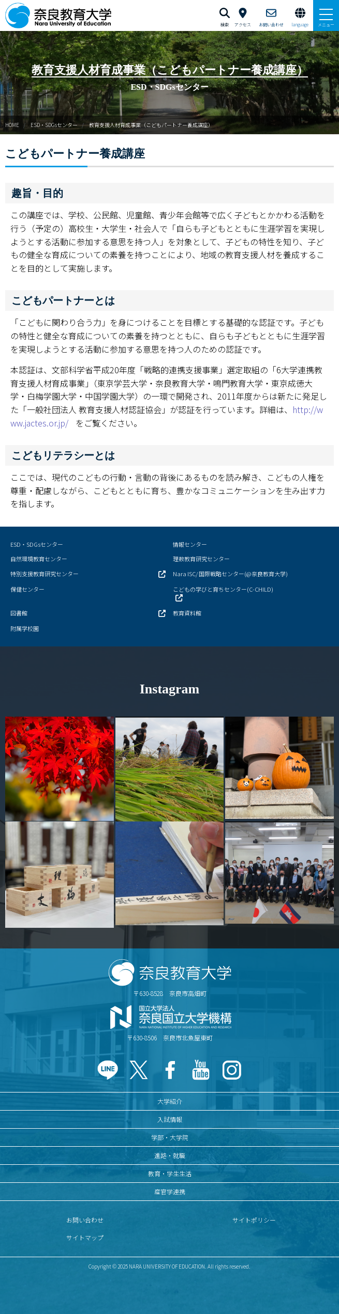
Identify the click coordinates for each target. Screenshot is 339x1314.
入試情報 (169, 1119)
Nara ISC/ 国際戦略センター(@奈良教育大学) (230, 573)
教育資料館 (187, 613)
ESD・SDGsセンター (54, 125)
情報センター (190, 544)
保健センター (27, 589)
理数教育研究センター (201, 559)
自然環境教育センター (38, 559)
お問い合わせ (85, 1219)
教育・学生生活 (169, 1173)
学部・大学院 (169, 1137)
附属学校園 (24, 628)
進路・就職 (169, 1155)
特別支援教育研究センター (44, 573)
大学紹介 (169, 1101)
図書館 (18, 613)
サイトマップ (85, 1237)
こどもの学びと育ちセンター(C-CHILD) (223, 589)
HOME (12, 125)
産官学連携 (169, 1191)
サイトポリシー (254, 1219)
